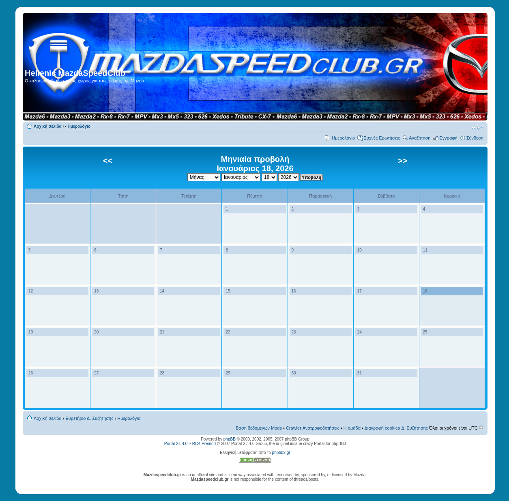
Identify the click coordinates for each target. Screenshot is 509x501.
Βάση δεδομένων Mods (259, 428)
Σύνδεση (474, 137)
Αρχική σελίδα (48, 126)
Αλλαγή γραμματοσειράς (477, 127)
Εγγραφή (448, 137)
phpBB (229, 439)
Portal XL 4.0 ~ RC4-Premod (190, 443)
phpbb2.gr (281, 452)
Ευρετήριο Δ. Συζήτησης (90, 418)
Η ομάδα (352, 428)
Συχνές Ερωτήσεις (382, 137)
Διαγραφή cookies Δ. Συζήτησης (396, 428)
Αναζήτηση (419, 137)
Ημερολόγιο (79, 126)
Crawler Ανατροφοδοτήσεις (312, 428)
